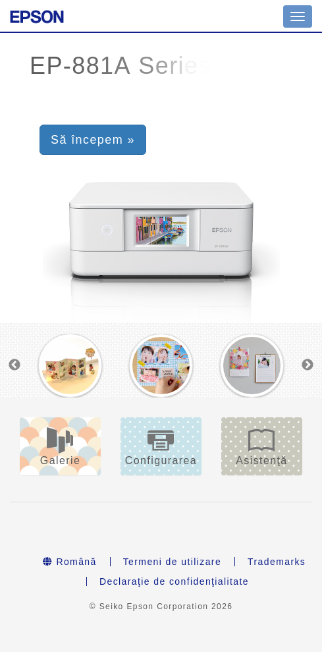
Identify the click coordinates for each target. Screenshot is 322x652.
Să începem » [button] (93, 139)
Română (70, 561)
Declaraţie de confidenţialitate (174, 581)
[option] (69, 366)
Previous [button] (14, 365)
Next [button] (307, 365)
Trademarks (277, 561)
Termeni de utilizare (172, 561)
